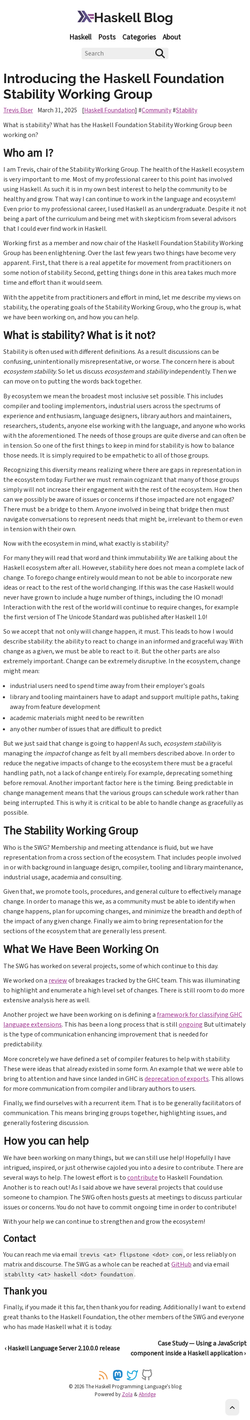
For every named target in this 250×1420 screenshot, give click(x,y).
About (172, 37)
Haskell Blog (125, 17)
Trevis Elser (18, 110)
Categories (139, 37)
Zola (127, 1394)
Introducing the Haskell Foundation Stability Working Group (113, 86)
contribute (142, 1177)
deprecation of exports (177, 1078)
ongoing (191, 1024)
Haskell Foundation (109, 110)
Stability (186, 110)
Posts (107, 37)
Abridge (147, 1394)
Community (156, 110)
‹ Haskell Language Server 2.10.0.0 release (62, 1348)
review (58, 980)
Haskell (80, 37)
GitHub (181, 1264)
